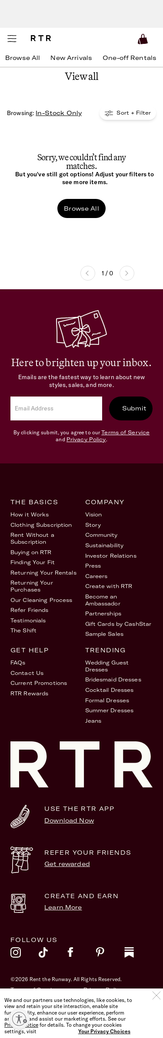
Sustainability (104, 545)
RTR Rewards (29, 693)
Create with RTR (109, 586)
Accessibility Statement (44, 999)
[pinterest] (110, 954)
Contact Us (26, 673)
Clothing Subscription (41, 525)
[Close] (156, 1009)
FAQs (17, 662)
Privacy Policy (86, 439)
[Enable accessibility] (19, 1018)
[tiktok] (53, 954)
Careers (96, 576)
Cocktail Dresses (109, 690)
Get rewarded (67, 864)
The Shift (23, 630)
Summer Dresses (109, 710)
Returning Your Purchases (31, 586)
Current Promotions (38, 683)
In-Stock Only (59, 113)
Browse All (81, 208)
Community (101, 535)
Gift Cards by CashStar (118, 624)
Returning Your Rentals (43, 572)
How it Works (29, 514)
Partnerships (103, 613)
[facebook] (81, 954)
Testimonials (28, 620)
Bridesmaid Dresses (113, 679)
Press (93, 565)
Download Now (69, 820)
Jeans (93, 720)
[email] (56, 408)
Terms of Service (125, 432)
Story (93, 525)
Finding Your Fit (32, 562)
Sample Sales (104, 634)
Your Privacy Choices (113, 999)
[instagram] (24, 954)
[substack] (138, 954)
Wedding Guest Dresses (107, 666)
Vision (93, 514)
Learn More (63, 907)
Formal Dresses (107, 700)
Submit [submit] (134, 408)
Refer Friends (29, 610)
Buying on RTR (31, 552)
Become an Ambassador (102, 600)
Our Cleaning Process (41, 600)
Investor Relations (110, 555)
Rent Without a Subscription (32, 538)
